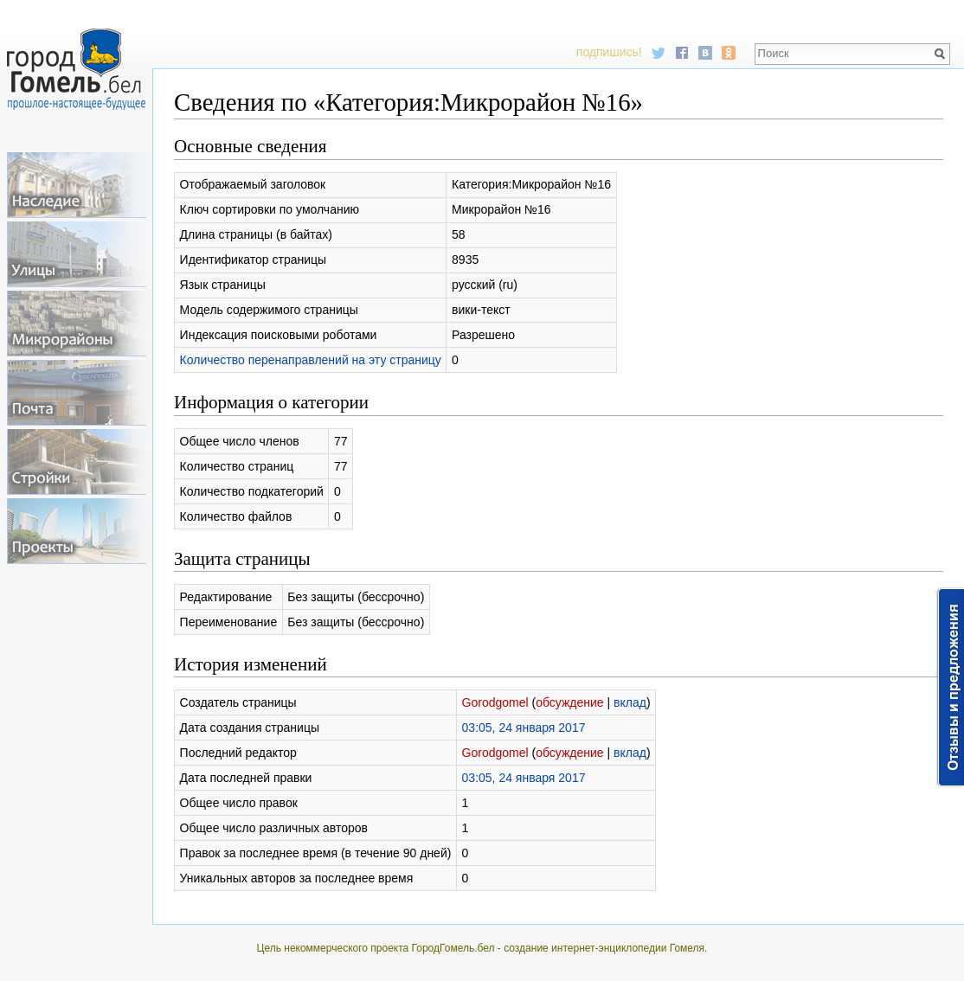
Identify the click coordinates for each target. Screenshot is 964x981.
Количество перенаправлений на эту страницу (310, 360)
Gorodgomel (495, 702)
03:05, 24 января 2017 (524, 727)
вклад (630, 702)
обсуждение (569, 702)
